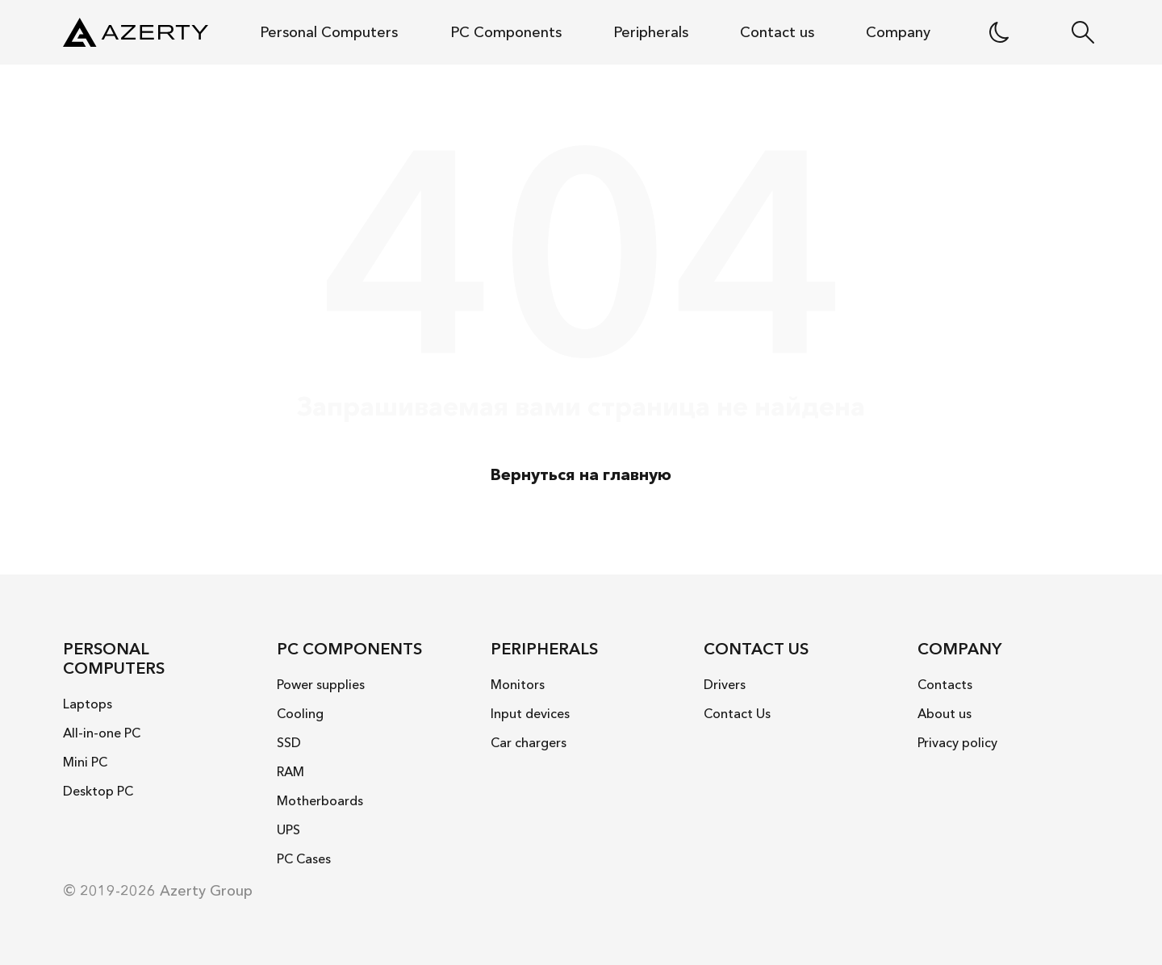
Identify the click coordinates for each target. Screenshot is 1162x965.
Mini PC (85, 762)
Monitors (518, 684)
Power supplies (321, 684)
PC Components (506, 32)
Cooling (300, 713)
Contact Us (737, 713)
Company (898, 32)
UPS (288, 829)
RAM (290, 771)
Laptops (87, 704)
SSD (289, 742)
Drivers (725, 684)
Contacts (944, 684)
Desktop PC (98, 791)
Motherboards (320, 800)
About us (944, 713)
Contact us (777, 32)
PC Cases (304, 858)
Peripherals (650, 32)
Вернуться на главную (581, 474)
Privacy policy (957, 742)
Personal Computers (329, 32)
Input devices (530, 713)
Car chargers (528, 742)
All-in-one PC (101, 733)
